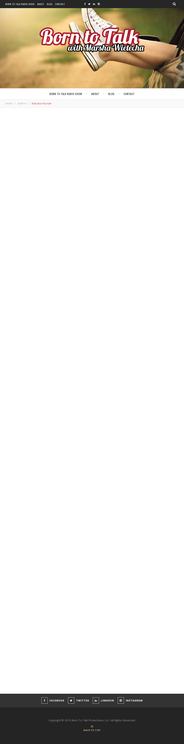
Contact (60, 4)
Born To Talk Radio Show (20, 4)
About (40, 4)
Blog (49, 4)
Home (9, 103)
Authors (22, 103)
